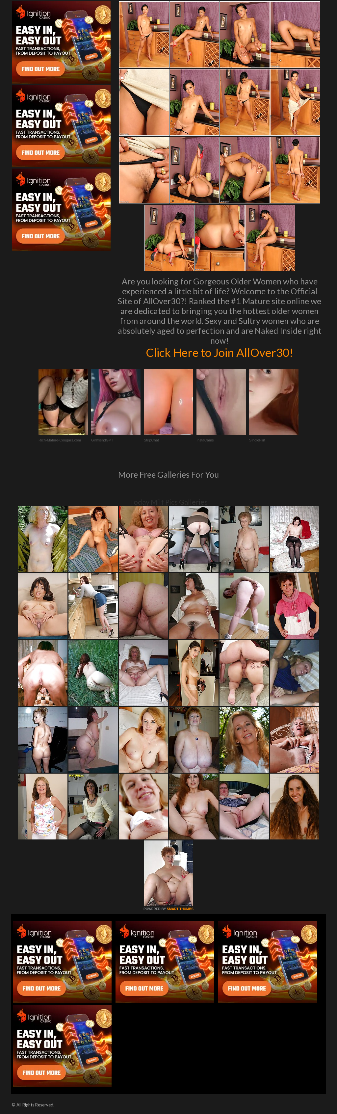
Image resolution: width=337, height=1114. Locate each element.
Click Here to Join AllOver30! (219, 352)
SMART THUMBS (180, 909)
